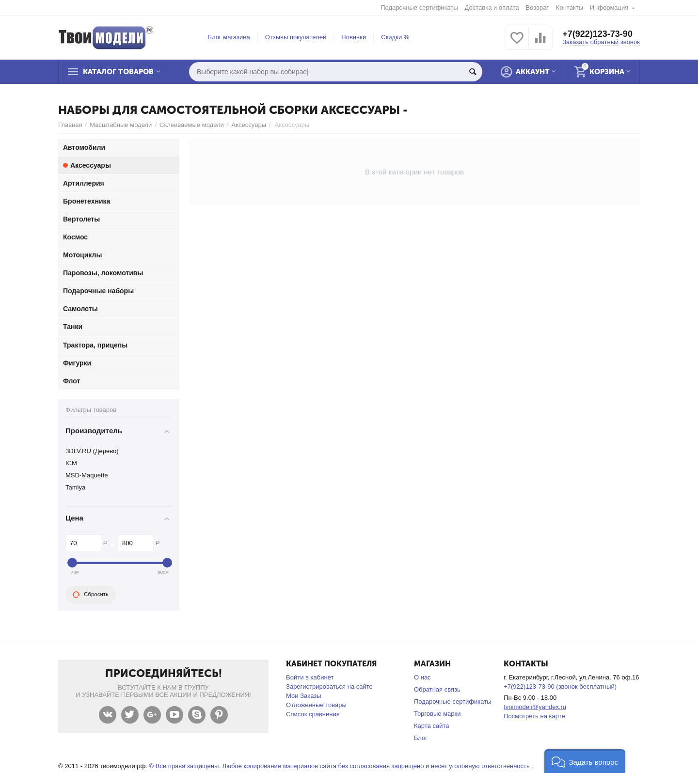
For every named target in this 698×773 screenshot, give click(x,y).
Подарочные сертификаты (419, 7)
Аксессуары (249, 124)
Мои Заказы (303, 695)
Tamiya (75, 487)
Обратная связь (437, 689)
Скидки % (395, 37)
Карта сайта (431, 725)
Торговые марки (437, 713)
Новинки (353, 37)
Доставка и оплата (492, 7)
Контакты (569, 7)
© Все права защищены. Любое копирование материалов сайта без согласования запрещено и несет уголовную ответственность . (341, 766)
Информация (609, 7)
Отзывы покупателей (296, 37)
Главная (70, 124)
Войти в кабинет (309, 677)
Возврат (537, 7)
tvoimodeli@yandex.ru (535, 706)
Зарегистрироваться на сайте (329, 686)
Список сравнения (313, 714)
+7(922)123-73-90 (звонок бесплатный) (560, 686)
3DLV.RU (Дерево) (92, 451)
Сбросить (91, 594)
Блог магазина (229, 37)
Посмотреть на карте (534, 716)
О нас (422, 677)
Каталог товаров (118, 72)
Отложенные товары (316, 705)
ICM (71, 463)
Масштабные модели (121, 124)
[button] (584, 761)
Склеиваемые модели (191, 124)
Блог (421, 737)
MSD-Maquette (86, 475)
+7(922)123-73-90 (597, 34)
